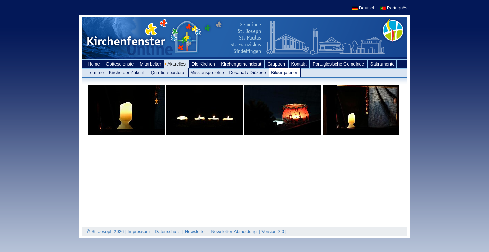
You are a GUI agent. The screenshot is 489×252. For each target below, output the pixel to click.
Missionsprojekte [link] (207, 72)
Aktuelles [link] (177, 64)
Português (394, 7)
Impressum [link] (139, 231)
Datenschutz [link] (168, 231)
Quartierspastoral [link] (169, 72)
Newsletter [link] (196, 231)
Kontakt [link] (299, 64)
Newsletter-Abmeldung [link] (234, 231)
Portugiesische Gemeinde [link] (338, 64)
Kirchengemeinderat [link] (242, 64)
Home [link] (94, 64)
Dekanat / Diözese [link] (248, 72)
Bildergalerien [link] (285, 72)
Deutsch (364, 7)
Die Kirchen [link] (204, 64)
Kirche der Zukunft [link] (128, 72)
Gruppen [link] (276, 64)
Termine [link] (96, 72)
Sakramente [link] (382, 64)
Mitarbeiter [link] (151, 64)
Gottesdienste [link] (120, 64)
